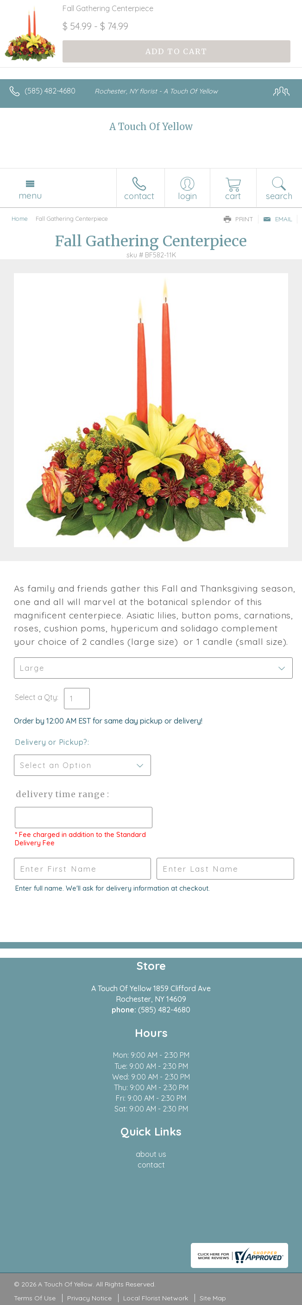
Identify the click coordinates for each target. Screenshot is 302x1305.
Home (20, 218)
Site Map (213, 1298)
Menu (30, 195)
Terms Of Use (35, 1298)
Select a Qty (36, 697)
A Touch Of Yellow (151, 126)
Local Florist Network (155, 1298)
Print (238, 219)
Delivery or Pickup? (51, 742)
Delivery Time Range (60, 794)
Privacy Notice (89, 1298)
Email (277, 219)
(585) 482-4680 (50, 90)
